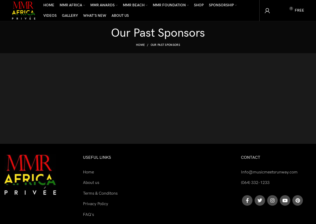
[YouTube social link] (285, 200)
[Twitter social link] (260, 200)
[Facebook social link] (247, 200)
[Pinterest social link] (297, 200)
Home (140, 45)
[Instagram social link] (272, 200)
